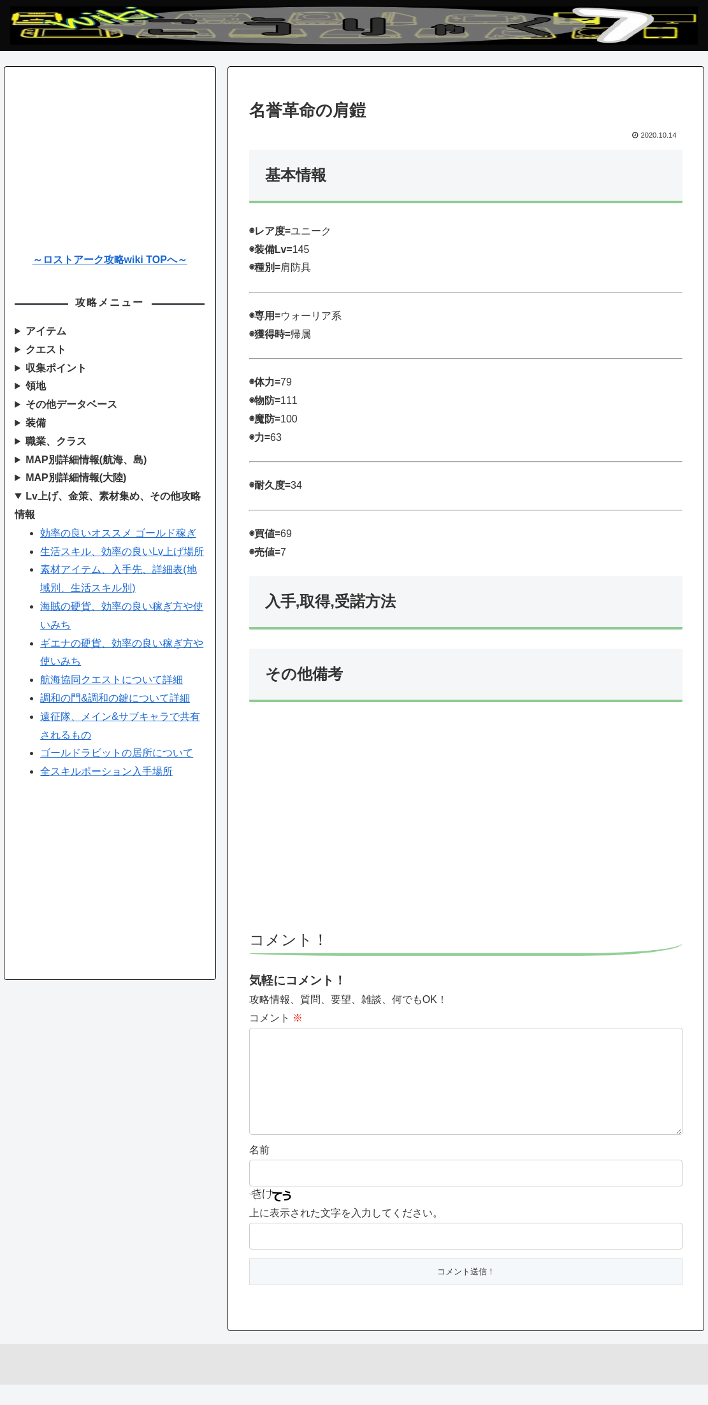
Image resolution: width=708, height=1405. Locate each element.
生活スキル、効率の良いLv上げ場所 (122, 551)
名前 (259, 1170)
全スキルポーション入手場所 (106, 771)
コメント (276, 1017)
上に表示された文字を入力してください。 (346, 1233)
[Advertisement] (466, 822)
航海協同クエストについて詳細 (111, 679)
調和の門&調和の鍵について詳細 (115, 698)
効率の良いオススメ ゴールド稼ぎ (118, 533)
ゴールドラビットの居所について (116, 752)
